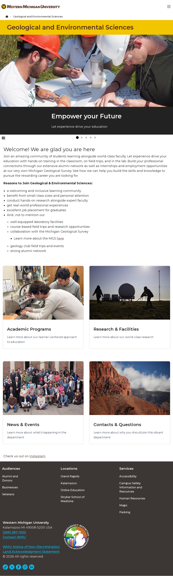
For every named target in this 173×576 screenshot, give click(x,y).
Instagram (37, 456)
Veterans (8, 494)
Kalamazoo (69, 483)
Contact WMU (14, 537)
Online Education (73, 490)
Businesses (10, 487)
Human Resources (132, 498)
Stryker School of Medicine (72, 499)
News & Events (23, 424)
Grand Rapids (70, 476)
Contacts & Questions (117, 424)
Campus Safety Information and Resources (130, 487)
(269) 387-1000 (14, 532)
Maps (123, 505)
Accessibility (128, 476)
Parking (124, 512)
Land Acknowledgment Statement (31, 552)
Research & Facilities (116, 329)
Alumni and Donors (10, 478)
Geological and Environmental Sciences (70, 27)
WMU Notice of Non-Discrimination (31, 547)
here (60, 238)
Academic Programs (29, 329)
